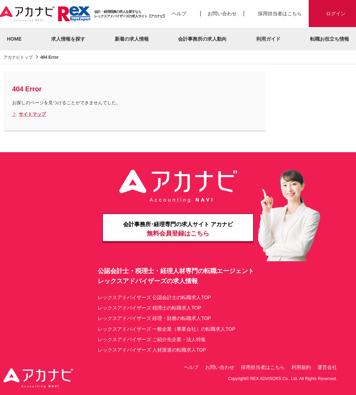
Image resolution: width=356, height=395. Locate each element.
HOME (14, 39)
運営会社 (327, 367)
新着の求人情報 (132, 39)
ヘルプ (179, 13)
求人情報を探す (68, 39)
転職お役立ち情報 (329, 39)
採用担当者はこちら (280, 13)
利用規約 (301, 367)
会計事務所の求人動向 (202, 39)
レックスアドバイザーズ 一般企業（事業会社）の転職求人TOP (166, 329)
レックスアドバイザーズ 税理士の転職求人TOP (149, 308)
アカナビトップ (18, 57)
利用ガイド (268, 39)
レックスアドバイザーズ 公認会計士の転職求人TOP (154, 297)
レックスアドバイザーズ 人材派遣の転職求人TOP (152, 350)
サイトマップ (29, 114)
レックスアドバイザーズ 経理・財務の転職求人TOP (154, 318)
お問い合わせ (222, 13)
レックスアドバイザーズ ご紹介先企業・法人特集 (152, 339)
